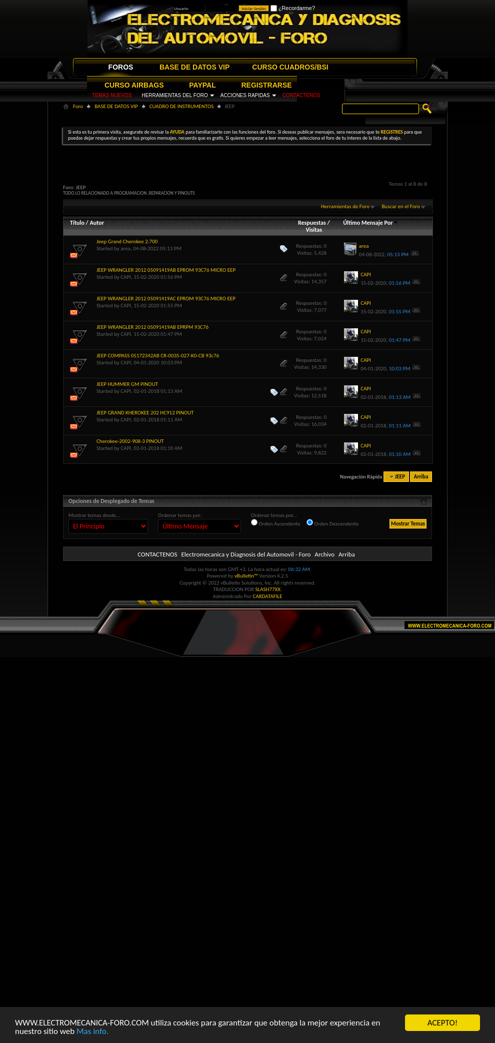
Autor (97, 222)
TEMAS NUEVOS (112, 95)
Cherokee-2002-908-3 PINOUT (130, 441)
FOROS (121, 67)
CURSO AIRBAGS (134, 85)
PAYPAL (202, 85)
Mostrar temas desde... (94, 515)
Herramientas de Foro (345, 206)
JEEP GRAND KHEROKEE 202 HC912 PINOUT (145, 412)
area (125, 248)
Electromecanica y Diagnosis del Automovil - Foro (245, 554)
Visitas (314, 229)
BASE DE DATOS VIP (195, 67)
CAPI (125, 277)
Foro (78, 106)
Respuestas (312, 222)
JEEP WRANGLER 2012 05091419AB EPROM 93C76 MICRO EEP (166, 270)
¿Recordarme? (292, 8)
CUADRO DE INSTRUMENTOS (182, 106)
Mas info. (92, 1031)
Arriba (421, 476)
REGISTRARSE (267, 85)
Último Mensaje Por (370, 222)
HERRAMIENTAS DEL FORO (175, 95)
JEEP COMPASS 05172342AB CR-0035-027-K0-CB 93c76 (157, 355)
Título (77, 222)
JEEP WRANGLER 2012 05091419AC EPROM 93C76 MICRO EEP (166, 298)
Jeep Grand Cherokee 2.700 (127, 241)
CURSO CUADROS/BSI (290, 67)
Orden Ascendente (275, 523)
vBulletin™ (246, 576)
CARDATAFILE (267, 596)
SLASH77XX (268, 589)
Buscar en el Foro (401, 206)
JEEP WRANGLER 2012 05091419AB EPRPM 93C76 (152, 327)
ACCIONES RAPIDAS (245, 95)
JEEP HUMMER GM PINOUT (127, 384)
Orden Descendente (332, 523)
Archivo (324, 554)
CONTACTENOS (301, 95)
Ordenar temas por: (180, 515)
